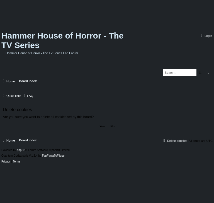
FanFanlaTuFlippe (53, 155)
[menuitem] (206, 36)
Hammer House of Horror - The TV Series (62, 40)
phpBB (21, 150)
